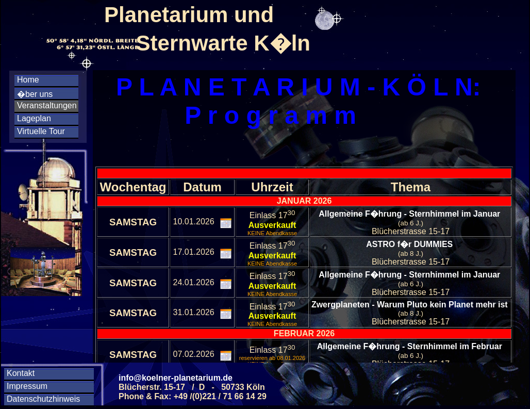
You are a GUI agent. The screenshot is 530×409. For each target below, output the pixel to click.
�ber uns (35, 94)
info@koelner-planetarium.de (176, 377)
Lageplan (34, 118)
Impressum (27, 386)
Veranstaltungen (47, 105)
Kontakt (21, 373)
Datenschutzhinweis (43, 399)
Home (28, 79)
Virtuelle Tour (41, 131)
